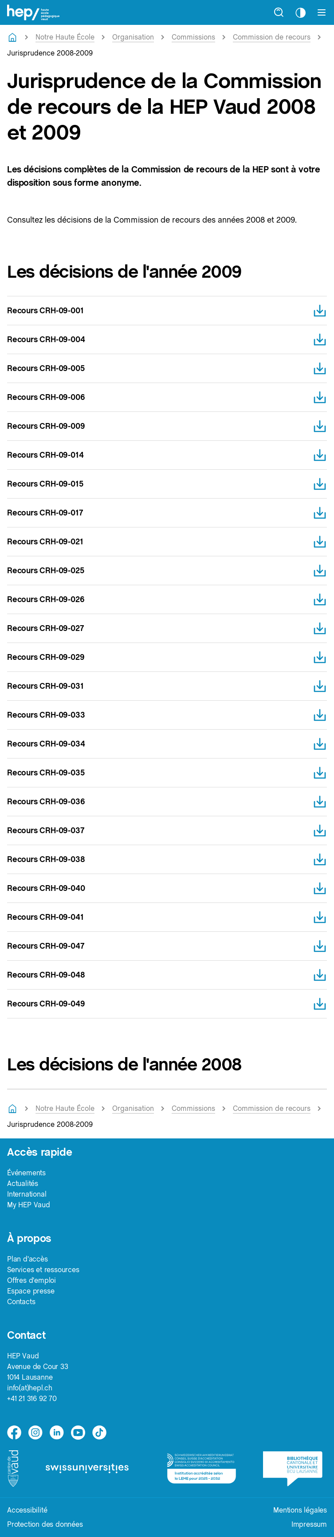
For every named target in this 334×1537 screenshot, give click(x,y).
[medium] (78, 1432)
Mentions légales (300, 1510)
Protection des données (45, 1524)
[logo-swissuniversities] (93, 1468)
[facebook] (14, 1432)
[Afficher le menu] (321, 12)
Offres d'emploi (31, 1280)
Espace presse (30, 1291)
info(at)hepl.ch (29, 1388)
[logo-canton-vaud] (13, 1468)
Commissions (193, 37)
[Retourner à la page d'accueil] (12, 37)
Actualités (22, 1183)
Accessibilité (27, 1510)
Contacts (21, 1301)
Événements (26, 1173)
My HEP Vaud (28, 1205)
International (26, 1194)
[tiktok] (99, 1432)
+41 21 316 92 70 (32, 1398)
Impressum (309, 1524)
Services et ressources (43, 1270)
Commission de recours (271, 37)
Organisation (133, 37)
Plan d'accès (27, 1259)
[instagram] (35, 1432)
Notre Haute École (64, 37)
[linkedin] (57, 1432)
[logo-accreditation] (202, 1468)
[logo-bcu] (295, 1468)
